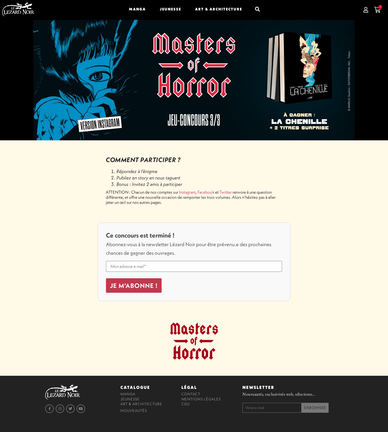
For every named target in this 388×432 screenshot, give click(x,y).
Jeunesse (170, 9)
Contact (190, 394)
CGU (185, 403)
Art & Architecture (218, 9)
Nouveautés (133, 410)
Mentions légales (201, 399)
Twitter (225, 192)
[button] (257, 9)
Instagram (187, 192)
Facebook (205, 192)
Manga (137, 9)
